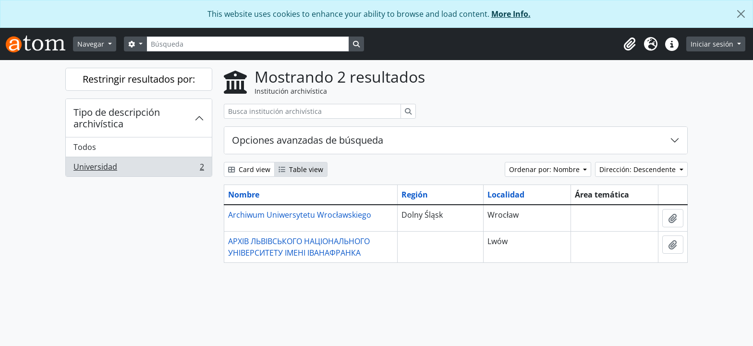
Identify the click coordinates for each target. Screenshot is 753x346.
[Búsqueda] (247, 44)
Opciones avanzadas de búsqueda (307, 140)
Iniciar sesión (713, 44)
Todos (84, 147)
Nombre (243, 194)
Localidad (505, 194)
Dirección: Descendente (638, 169)
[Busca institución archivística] (312, 111)
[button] (629, 44)
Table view (301, 169)
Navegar (91, 44)
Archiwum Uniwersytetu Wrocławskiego (299, 215)
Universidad (138, 168)
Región (414, 194)
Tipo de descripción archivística (116, 118)
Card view (249, 169)
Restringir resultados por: (139, 79)
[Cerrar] (741, 13)
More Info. (511, 14)
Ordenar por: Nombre (545, 169)
